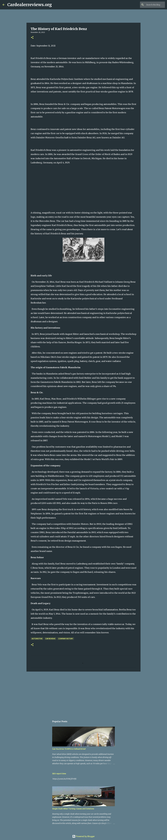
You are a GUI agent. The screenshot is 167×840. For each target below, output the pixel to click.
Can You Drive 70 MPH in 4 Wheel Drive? (69, 749)
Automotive (37, 638)
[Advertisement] (83, 693)
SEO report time (59, 774)
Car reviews (50, 638)
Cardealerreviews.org (29, 4)
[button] (32, 37)
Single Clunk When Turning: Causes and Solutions (73, 809)
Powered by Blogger (83, 836)
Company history (65, 638)
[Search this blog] (151, 5)
